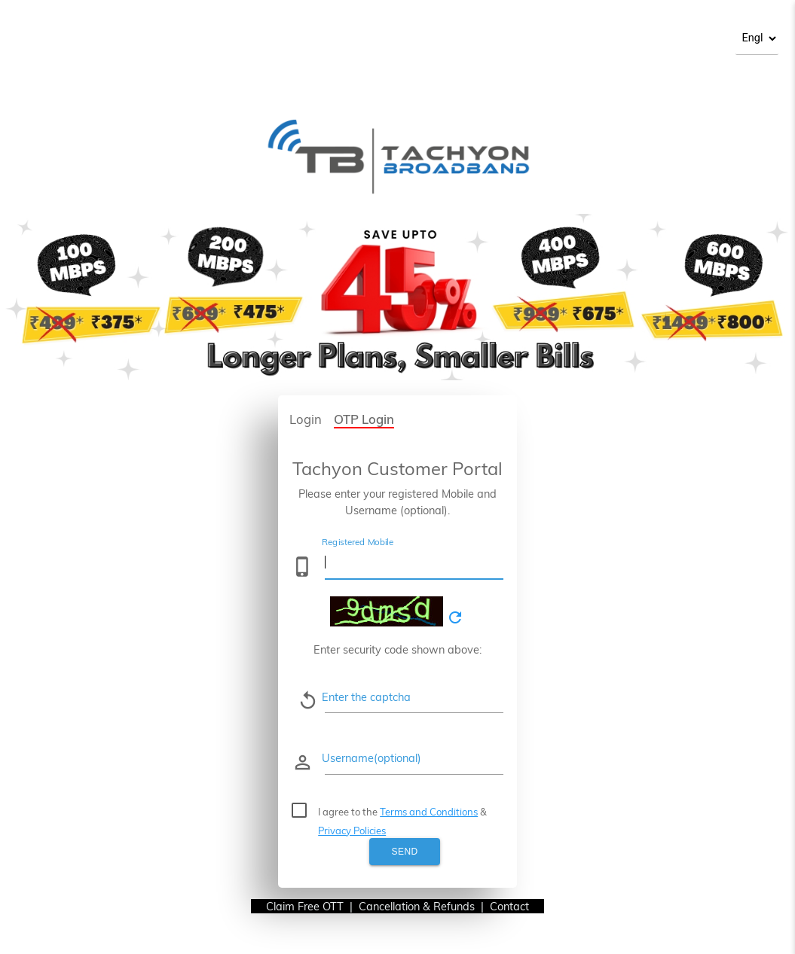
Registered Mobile (357, 541)
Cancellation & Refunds (417, 906)
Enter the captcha (366, 697)
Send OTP (404, 855)
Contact (517, 906)
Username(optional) (371, 758)
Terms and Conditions (429, 812)
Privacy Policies (352, 830)
